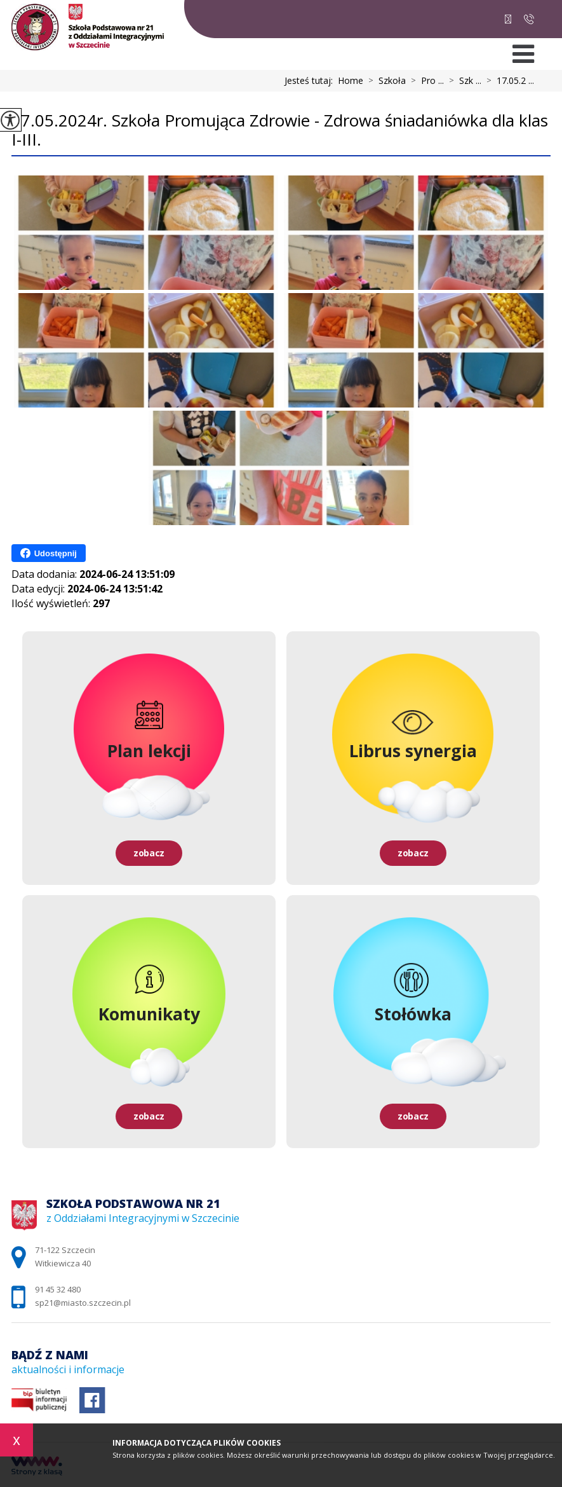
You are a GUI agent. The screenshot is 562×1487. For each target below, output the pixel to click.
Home (350, 80)
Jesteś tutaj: (311, 80)
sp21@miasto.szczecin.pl (508, 19)
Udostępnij (48, 553)
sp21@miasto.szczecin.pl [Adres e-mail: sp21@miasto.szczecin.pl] (83, 1302)
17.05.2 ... (507, 80)
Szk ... (462, 80)
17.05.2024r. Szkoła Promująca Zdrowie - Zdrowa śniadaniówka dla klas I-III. (279, 131)
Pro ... (425, 80)
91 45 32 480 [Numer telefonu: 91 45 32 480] (58, 1289)
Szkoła (384, 80)
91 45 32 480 (529, 19)
